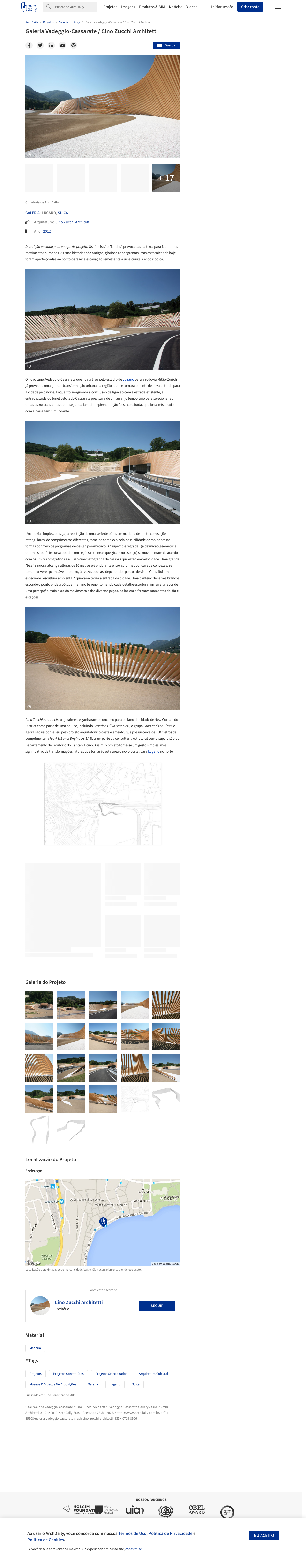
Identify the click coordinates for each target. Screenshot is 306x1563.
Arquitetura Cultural (153, 1373)
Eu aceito (264, 1535)
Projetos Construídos (68, 1373)
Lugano (128, 379)
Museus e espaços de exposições (53, 1384)
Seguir (157, 1305)
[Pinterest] (73, 45)
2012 (47, 231)
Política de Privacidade (170, 1533)
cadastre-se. (133, 1549)
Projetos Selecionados (111, 1373)
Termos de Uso (132, 1533)
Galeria (32, 213)
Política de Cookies (45, 1540)
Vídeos (191, 7)
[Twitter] (40, 45)
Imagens (128, 7)
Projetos (110, 7)
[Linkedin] (51, 45)
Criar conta (250, 6)
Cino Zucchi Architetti (72, 222)
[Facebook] (29, 45)
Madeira (35, 1348)
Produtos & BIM (152, 7)
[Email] (62, 45)
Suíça (63, 213)
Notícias (175, 7)
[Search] (76, 7)
